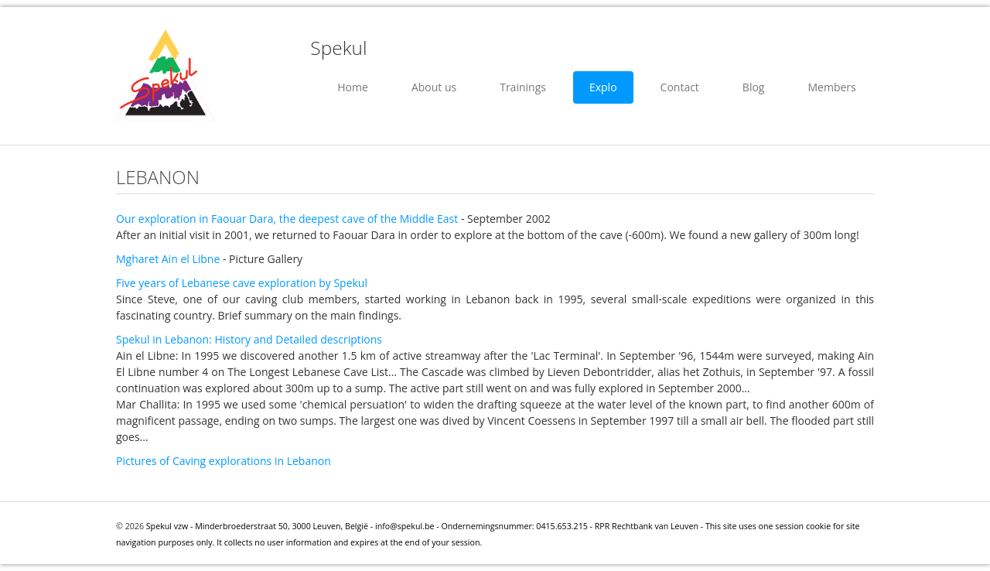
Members (831, 87)
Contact (680, 87)
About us (433, 87)
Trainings (523, 87)
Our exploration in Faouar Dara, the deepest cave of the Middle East (287, 218)
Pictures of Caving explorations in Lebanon (223, 460)
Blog (753, 87)
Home (352, 87)
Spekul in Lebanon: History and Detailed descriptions (249, 339)
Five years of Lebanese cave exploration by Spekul (241, 282)
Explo (603, 87)
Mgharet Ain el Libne (168, 258)
